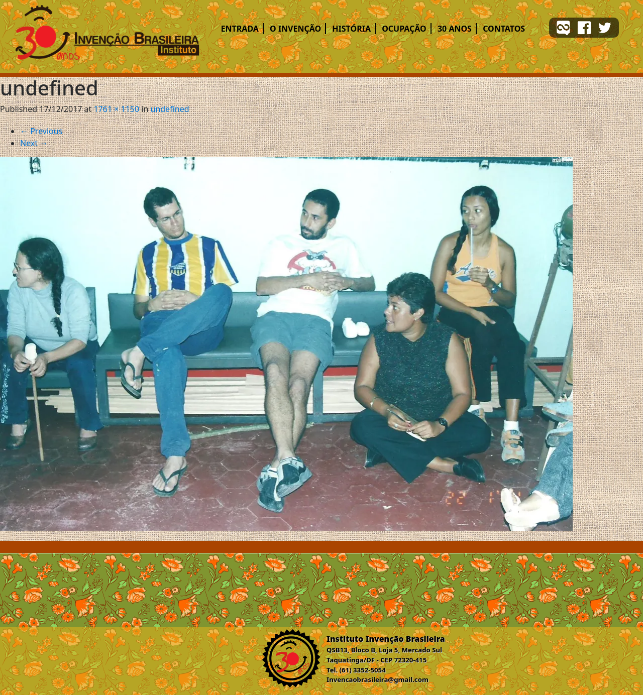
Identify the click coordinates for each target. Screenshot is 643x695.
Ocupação (404, 28)
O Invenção (295, 28)
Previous (41, 131)
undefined (170, 108)
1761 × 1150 (116, 108)
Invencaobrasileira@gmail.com (377, 679)
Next (34, 143)
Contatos (504, 28)
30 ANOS (455, 28)
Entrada (240, 28)
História (351, 28)
